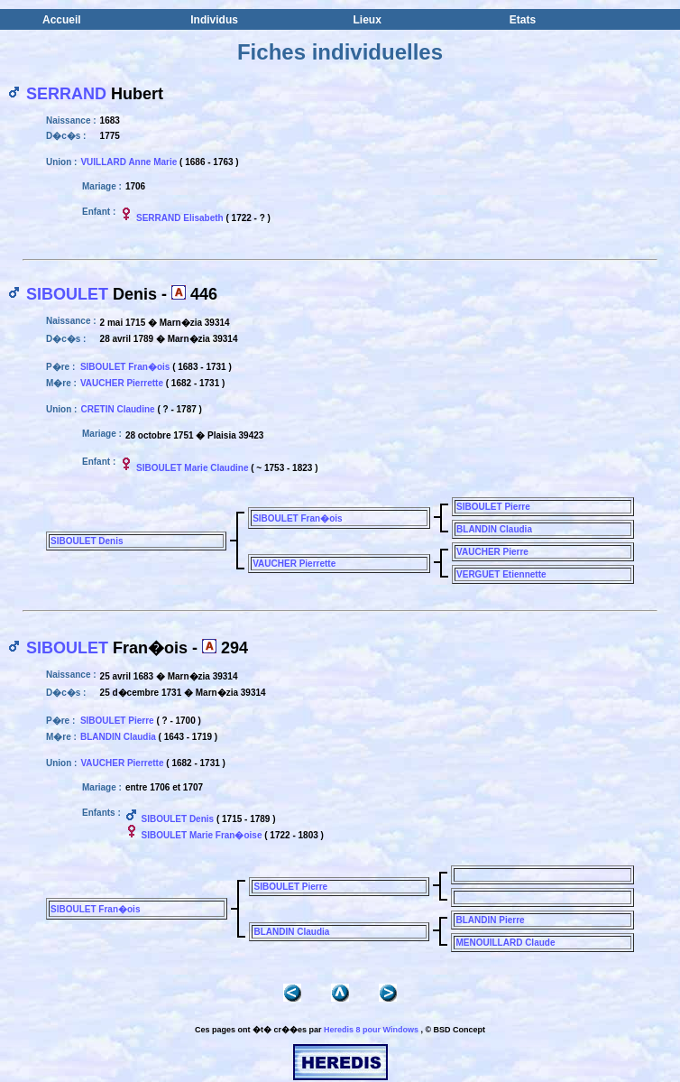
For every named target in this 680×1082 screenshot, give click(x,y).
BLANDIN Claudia (494, 529)
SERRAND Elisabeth (180, 218)
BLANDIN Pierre (489, 920)
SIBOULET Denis (87, 541)
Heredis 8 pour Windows (371, 1029)
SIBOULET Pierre (493, 507)
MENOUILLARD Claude (505, 943)
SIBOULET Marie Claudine (192, 468)
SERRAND (66, 94)
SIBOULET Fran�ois (125, 367)
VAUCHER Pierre (492, 552)
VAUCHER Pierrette (121, 383)
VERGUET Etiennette (501, 574)
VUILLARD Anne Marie (128, 162)
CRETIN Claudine (117, 409)
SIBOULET (67, 294)
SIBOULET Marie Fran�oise (202, 835)
